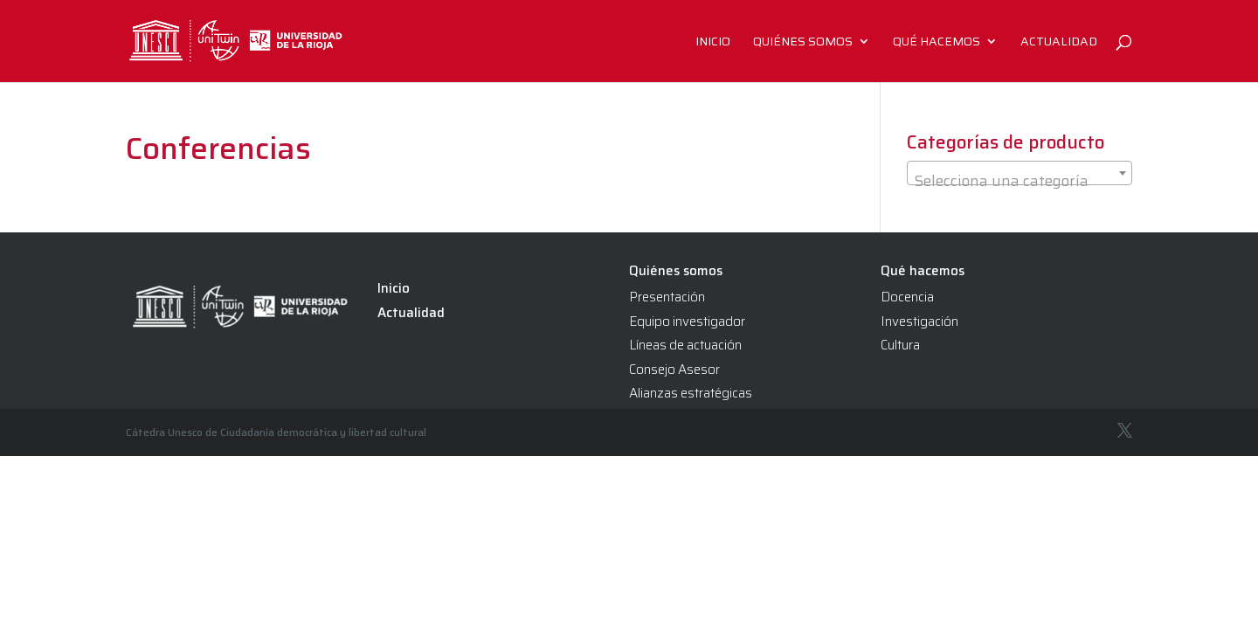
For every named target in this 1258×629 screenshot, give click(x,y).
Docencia (907, 297)
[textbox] (1019, 181)
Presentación (667, 297)
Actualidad (1058, 43)
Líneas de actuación (685, 345)
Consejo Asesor (674, 369)
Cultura (900, 345)
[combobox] (1019, 173)
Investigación (919, 321)
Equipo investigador (687, 321)
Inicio (712, 43)
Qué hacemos (936, 43)
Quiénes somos (803, 43)
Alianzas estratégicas (690, 393)
